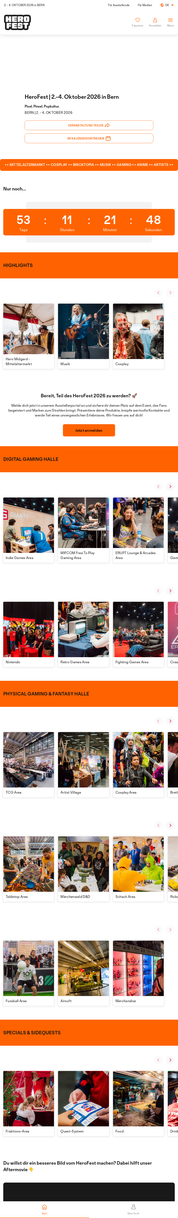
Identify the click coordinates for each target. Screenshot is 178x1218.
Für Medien (145, 5)
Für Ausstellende (119, 5)
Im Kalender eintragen (89, 138)
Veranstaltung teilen (89, 125)
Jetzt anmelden (88, 430)
